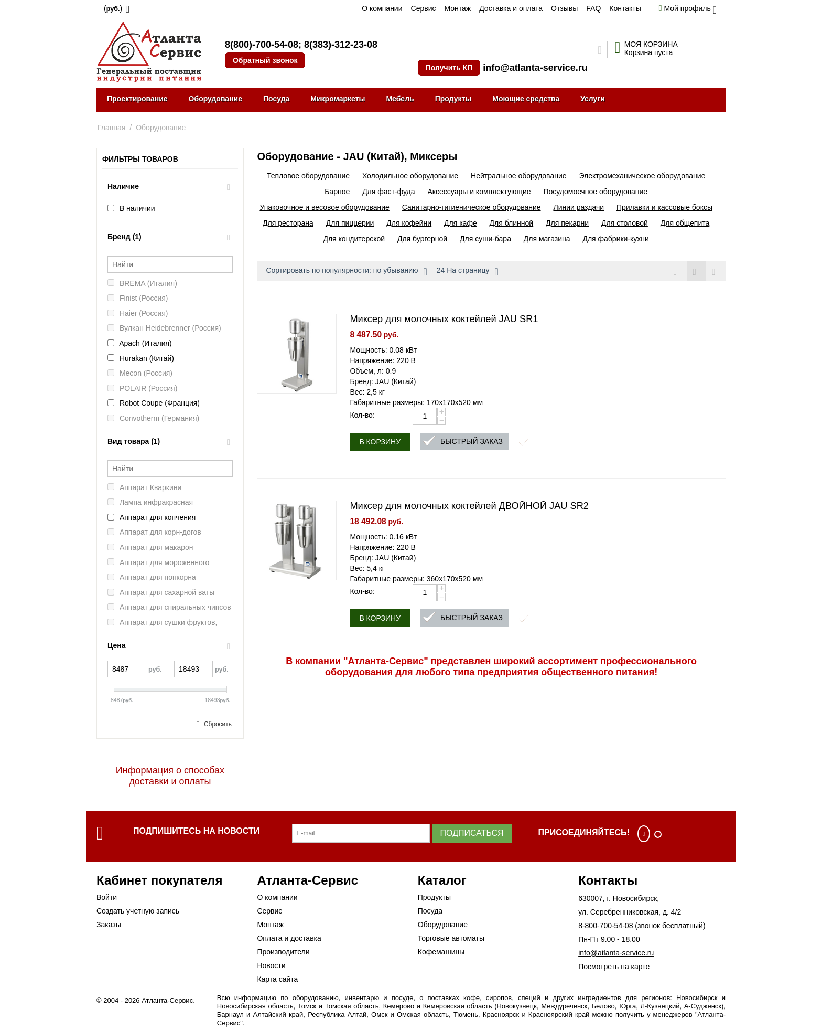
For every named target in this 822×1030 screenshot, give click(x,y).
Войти (106, 897)
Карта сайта (277, 979)
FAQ (593, 8)
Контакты (625, 8)
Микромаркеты (337, 98)
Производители (283, 952)
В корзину (380, 442)
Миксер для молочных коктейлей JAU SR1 (444, 319)
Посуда (276, 98)
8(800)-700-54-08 (261, 44)
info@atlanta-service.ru (535, 67)
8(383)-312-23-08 (340, 44)
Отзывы (564, 8)
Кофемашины (441, 952)
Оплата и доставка (289, 938)
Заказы (108, 924)
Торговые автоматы (451, 938)
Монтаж (457, 8)
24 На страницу (468, 272)
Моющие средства (525, 98)
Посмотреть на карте (614, 966)
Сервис (423, 8)
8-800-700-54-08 (605, 925)
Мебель (400, 98)
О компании (382, 8)
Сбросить (218, 724)
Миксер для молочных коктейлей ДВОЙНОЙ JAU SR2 (469, 506)
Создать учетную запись (137, 911)
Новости (271, 965)
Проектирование (137, 98)
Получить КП (449, 67)
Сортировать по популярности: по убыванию (346, 272)
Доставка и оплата (511, 8)
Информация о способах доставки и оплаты (170, 776)
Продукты (453, 98)
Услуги (592, 98)
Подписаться (472, 833)
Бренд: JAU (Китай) (383, 381)
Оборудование (215, 98)
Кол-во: (362, 415)
